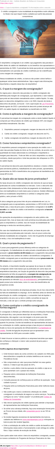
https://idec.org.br (7, 3)
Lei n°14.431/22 (47, 104)
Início (2, 7)
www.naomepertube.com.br (32, 419)
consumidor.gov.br (33, 411)
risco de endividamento (28, 279)
